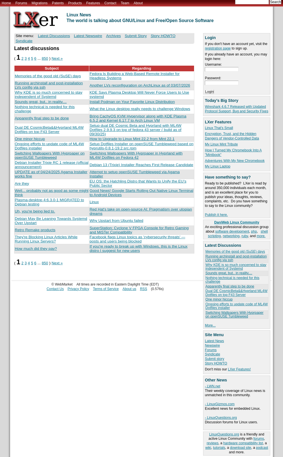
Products (75, 3)
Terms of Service (106, 289)
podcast (262, 448)
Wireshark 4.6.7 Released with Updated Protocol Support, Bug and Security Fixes (236, 109)
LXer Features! (239, 369)
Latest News (214, 341)
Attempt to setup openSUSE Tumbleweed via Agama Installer (135, 174)
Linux (94, 202)
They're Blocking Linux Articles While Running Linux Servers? (46, 239)
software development (232, 231)
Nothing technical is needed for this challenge (232, 280)
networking (231, 236)
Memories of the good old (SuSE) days (235, 252)
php (254, 231)
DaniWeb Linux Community (236, 222)
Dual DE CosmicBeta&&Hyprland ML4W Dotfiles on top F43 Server (236, 293)
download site (240, 448)
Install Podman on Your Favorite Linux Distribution (132, 102)
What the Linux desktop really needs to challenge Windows (140, 109)
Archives (113, 36)
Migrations (39, 3)
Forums (21, 3)
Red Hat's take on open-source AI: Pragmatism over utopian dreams (141, 211)
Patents (58, 3)
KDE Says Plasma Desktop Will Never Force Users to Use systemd (139, 94)
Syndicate (212, 354)
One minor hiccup (219, 299)
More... (210, 325)
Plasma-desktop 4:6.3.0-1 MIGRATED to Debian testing (49, 202)
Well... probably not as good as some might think (51, 192)
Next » (57, 58)
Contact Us (55, 289)
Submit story (214, 359)
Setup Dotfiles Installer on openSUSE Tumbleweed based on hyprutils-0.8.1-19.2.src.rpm (141, 146)
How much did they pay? (36, 248)
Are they (22, 183)
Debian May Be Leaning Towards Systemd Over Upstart (51, 220)
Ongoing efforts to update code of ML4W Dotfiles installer (236, 306)
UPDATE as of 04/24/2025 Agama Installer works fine (51, 174)
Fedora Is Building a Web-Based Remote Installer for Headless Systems (135, 76)
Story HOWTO (216, 363)
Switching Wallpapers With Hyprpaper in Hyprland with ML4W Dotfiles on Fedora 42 (136, 155)
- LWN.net (212, 386)
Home (6, 3)
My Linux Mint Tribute (221, 144)
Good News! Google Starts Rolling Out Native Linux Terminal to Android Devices (141, 192)
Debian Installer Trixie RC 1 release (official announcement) (51, 164)
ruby (244, 236)
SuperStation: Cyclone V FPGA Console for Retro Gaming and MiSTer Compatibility (139, 230)
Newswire (212, 345)
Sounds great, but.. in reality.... (228, 273)
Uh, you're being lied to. (35, 211)
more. (261, 236)
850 (45, 58)
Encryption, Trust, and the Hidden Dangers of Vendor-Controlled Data (232, 136)
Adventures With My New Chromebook (235, 161)
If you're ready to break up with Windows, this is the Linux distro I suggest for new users (139, 248)
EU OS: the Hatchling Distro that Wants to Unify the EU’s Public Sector (138, 183)
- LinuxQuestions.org (221, 418)
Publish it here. (216, 215)
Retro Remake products (35, 230)
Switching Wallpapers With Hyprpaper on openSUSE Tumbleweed (234, 314)
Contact (110, 3)
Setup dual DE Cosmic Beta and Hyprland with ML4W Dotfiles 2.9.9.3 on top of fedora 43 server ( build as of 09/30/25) (135, 129)
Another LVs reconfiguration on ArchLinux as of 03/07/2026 (140, 85)
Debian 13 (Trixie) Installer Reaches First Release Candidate (141, 165)
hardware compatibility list (243, 443)
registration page (218, 48)
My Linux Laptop (217, 166)
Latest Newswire (88, 36)
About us (129, 289)
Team (125, 3)
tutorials (219, 448)
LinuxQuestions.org (224, 434)
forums (258, 439)
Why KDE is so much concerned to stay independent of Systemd (235, 267)
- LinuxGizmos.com (220, 404)
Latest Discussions (54, 36)
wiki (208, 448)
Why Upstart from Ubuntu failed (116, 220)
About (138, 3)
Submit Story (136, 36)
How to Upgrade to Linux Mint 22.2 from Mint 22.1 (132, 139)
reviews (212, 443)
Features (93, 3)
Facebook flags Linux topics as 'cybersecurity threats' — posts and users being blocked (137, 239)
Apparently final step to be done (229, 286)
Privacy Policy (78, 289)
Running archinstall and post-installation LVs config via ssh (236, 258)
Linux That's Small (219, 128)
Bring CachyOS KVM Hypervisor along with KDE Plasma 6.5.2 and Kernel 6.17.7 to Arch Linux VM (138, 118)
